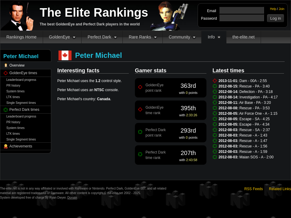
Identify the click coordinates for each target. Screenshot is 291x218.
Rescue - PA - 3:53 (254, 108)
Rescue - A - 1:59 (253, 152)
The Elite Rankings (94, 12)
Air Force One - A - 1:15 (258, 113)
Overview (17, 65)
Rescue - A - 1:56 (253, 146)
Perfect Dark (99, 37)
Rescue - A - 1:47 (253, 141)
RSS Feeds (253, 189)
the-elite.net (243, 37)
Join (281, 9)
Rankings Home (21, 37)
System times (15, 91)
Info (211, 37)
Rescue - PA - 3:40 (254, 86)
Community (179, 37)
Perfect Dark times (24, 109)
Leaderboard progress (21, 79)
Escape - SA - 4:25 (254, 119)
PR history (13, 85)
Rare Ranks (140, 37)
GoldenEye (59, 37)
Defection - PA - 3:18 (256, 92)
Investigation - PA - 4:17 (258, 97)
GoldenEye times (23, 73)
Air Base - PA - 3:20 (255, 103)
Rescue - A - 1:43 (253, 135)
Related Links (280, 189)
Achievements (20, 146)
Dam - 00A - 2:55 (253, 81)
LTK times (13, 97)
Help (273, 9)
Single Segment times (21, 102)
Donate (72, 197)
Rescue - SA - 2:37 (254, 130)
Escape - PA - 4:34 (254, 124)
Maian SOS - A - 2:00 (256, 157)
